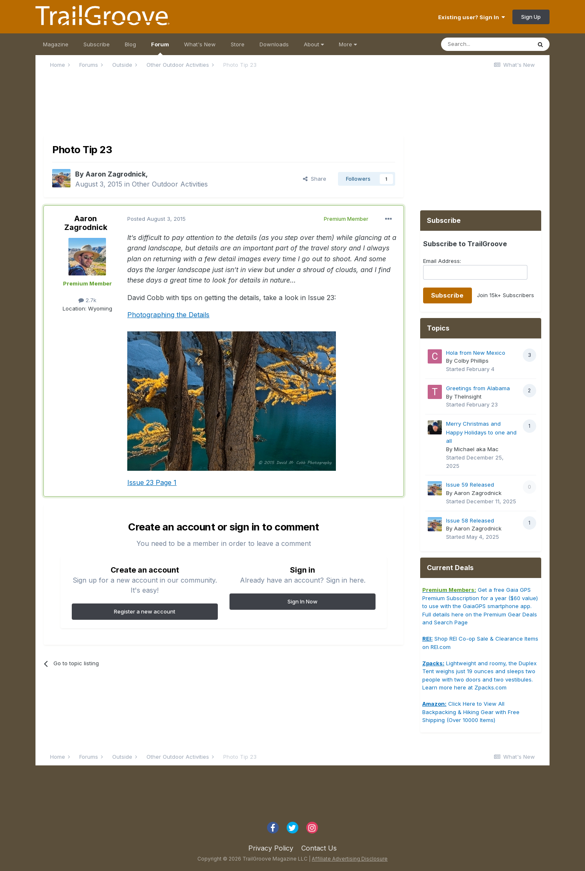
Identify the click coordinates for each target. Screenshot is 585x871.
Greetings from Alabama (478, 388)
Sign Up (531, 16)
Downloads (274, 44)
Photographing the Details (168, 315)
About (314, 44)
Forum (160, 48)
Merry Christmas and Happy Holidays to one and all (481, 432)
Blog (130, 44)
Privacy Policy (270, 848)
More (348, 44)
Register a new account (144, 611)
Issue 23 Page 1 (152, 482)
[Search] (486, 44)
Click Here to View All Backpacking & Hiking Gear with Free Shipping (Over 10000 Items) (470, 711)
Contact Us (319, 848)
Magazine (55, 44)
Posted (156, 218)
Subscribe (96, 44)
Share (314, 178)
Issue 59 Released (470, 484)
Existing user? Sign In (471, 17)
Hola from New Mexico (475, 352)
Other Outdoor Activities (170, 184)
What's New (200, 44)
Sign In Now (302, 601)
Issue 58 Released (470, 520)
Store (238, 44)
